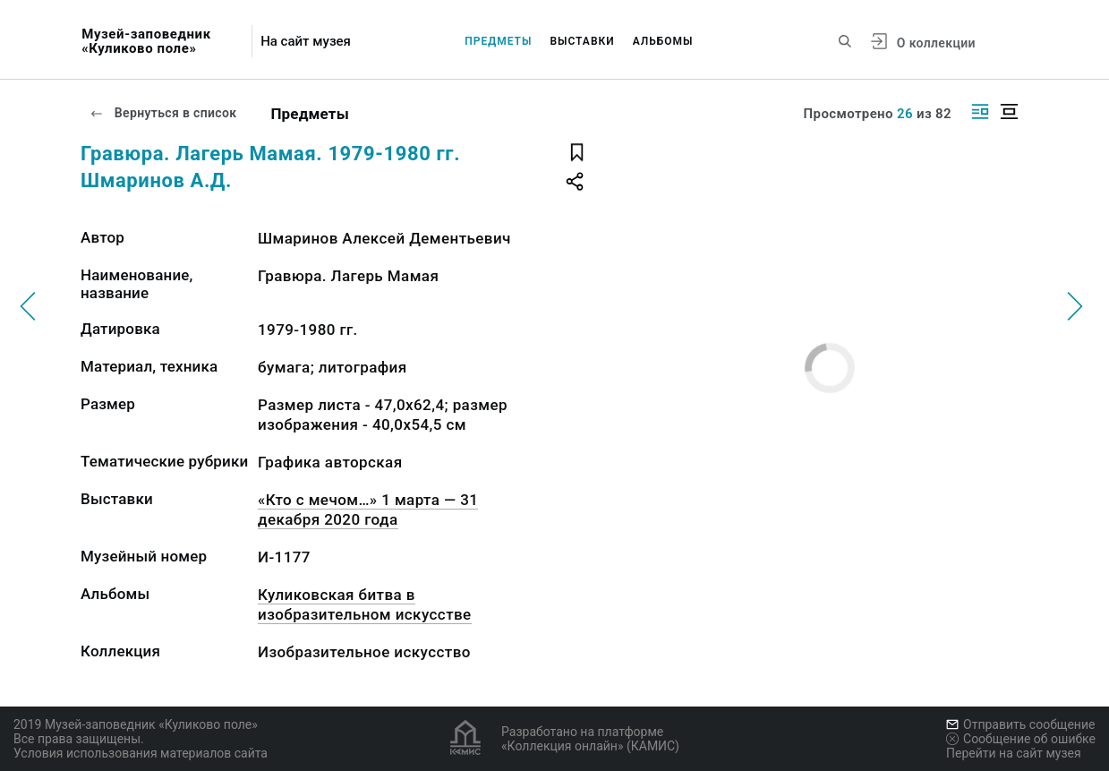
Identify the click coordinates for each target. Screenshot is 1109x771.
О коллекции (936, 43)
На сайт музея (305, 41)
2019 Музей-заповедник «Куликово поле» (135, 724)
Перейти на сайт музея (1013, 753)
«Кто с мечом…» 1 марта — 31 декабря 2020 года (368, 509)
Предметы (498, 41)
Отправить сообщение (1020, 724)
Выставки (582, 41)
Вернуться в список (163, 113)
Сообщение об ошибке (1021, 739)
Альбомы (663, 41)
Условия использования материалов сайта (140, 753)
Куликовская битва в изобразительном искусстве (365, 604)
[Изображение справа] (980, 111)
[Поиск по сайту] (845, 41)
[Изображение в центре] (1008, 111)
